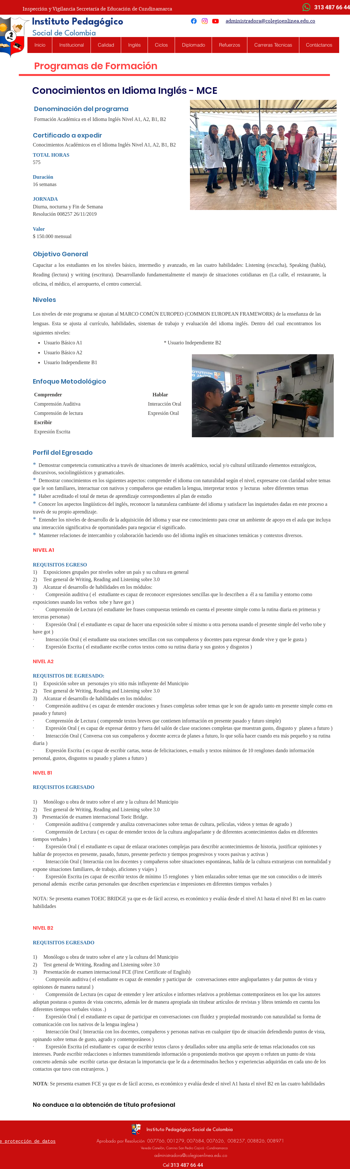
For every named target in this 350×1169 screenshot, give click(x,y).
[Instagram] (204, 21)
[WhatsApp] (306, 7)
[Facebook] (194, 21)
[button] (134, 45)
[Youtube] (215, 21)
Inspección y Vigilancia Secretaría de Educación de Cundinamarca (97, 9)
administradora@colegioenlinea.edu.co (270, 21)
